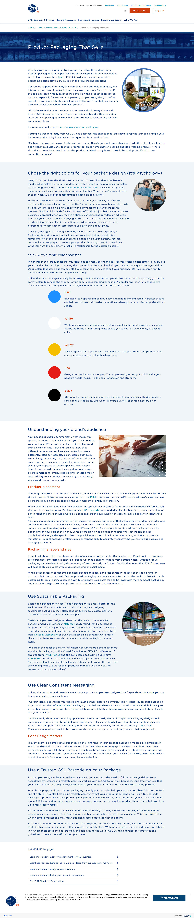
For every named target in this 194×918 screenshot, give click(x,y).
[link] (33, 8)
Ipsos (61, 77)
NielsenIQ (146, 725)
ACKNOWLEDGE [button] (169, 897)
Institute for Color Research (83, 187)
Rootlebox (34, 658)
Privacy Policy (7, 916)
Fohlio (93, 497)
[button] (140, 10)
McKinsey (69, 624)
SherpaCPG (63, 705)
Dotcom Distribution (46, 634)
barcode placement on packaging (78, 127)
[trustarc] (186, 916)
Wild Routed (52, 655)
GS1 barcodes (92, 510)
